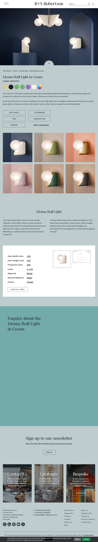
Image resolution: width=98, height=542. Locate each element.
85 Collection (69, 510)
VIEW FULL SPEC (17, 290)
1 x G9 (30, 269)
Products (67, 516)
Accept (86, 539)
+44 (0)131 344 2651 (42, 512)
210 (29, 260)
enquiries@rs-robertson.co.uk (46, 515)
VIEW (49, 491)
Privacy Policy (86, 522)
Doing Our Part (86, 513)
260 (29, 265)
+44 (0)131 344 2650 (42, 510)
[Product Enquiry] (72, 366)
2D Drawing (39, 113)
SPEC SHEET (14, 113)
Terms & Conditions (88, 519)
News (66, 525)
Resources (68, 522)
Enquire (14, 125)
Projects (67, 519)
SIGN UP (49, 452)
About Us (84, 510)
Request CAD (39, 119)
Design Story (69, 513)
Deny (77, 539)
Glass (29, 278)
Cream (30, 282)
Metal (29, 273)
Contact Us (17, 493)
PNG (14, 119)
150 (29, 256)
